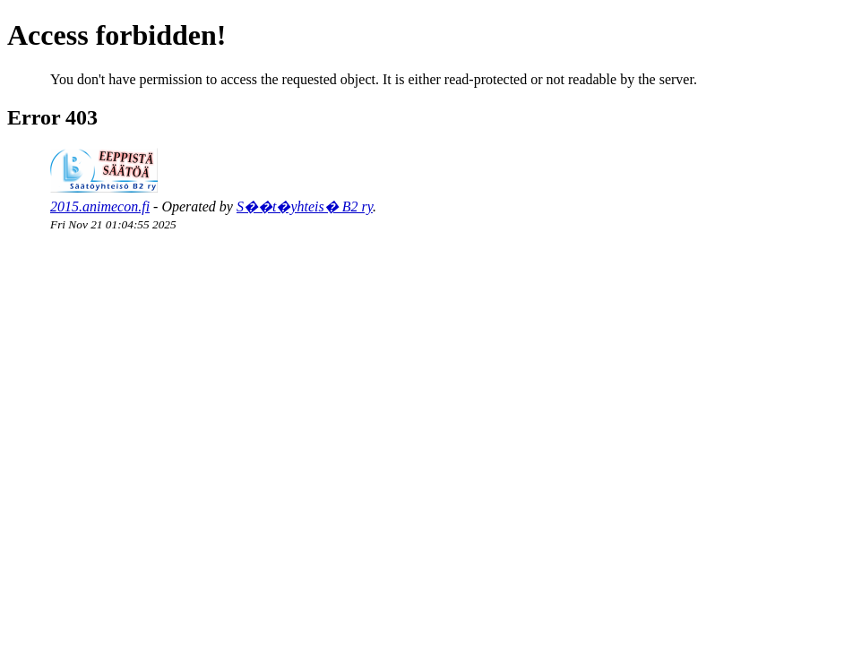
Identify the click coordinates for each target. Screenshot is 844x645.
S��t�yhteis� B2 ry (305, 206)
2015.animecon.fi (100, 206)
